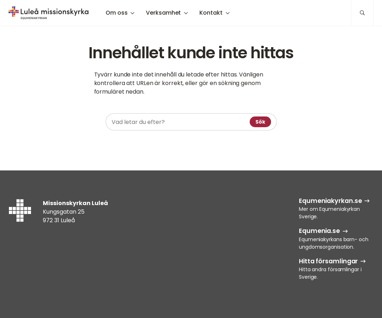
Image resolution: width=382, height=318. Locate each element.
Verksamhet (163, 13)
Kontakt (210, 13)
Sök (260, 121)
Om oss (116, 13)
